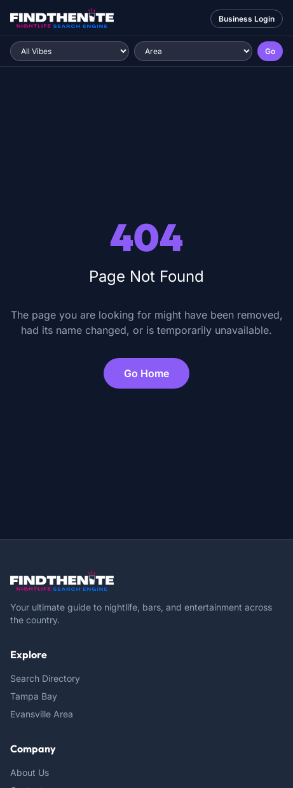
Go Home (146, 373)
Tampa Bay (33, 696)
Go (270, 51)
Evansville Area (41, 714)
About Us (29, 772)
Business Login (247, 19)
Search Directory (45, 678)
